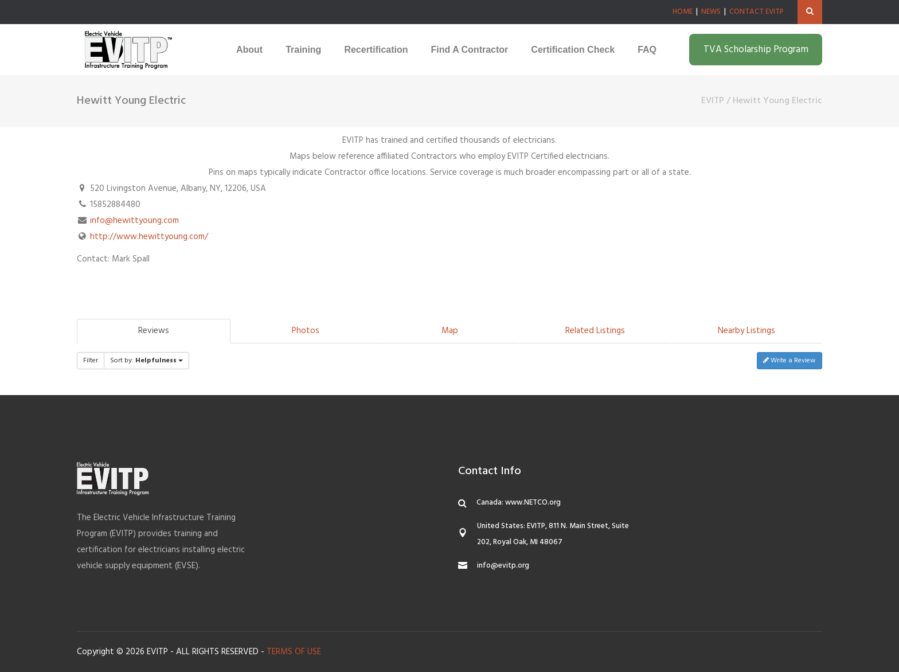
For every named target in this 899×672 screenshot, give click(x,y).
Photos (305, 331)
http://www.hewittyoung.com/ (149, 237)
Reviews (153, 331)
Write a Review (789, 360)
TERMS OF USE (294, 652)
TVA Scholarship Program (755, 49)
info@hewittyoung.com (134, 221)
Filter (90, 360)
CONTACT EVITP (756, 12)
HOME (683, 12)
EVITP (712, 101)
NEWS (711, 12)
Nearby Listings (746, 331)
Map (449, 331)
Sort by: (146, 360)
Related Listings (595, 331)
